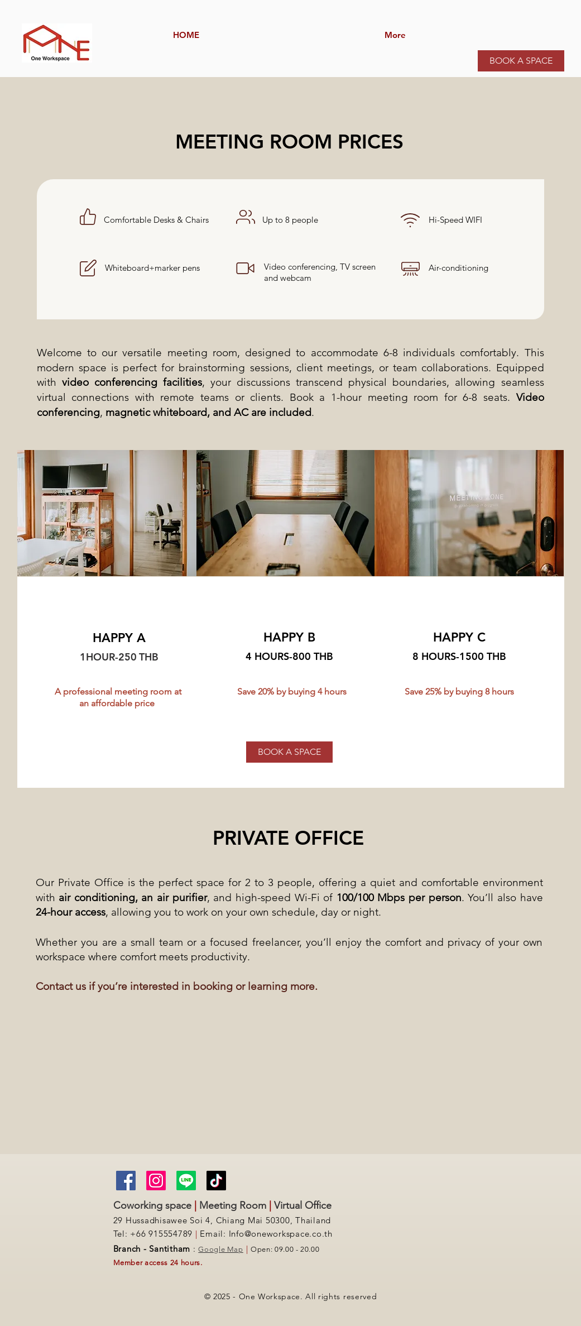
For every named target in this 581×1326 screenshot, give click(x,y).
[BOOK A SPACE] (521, 60)
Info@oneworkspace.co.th (281, 1233)
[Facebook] (126, 1180)
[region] (290, 249)
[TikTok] (216, 1180)
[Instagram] (156, 1180)
